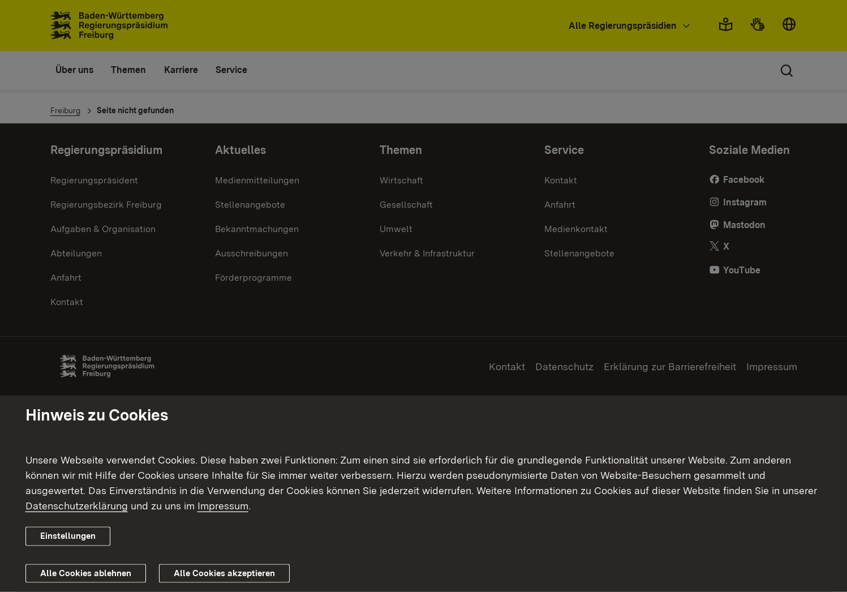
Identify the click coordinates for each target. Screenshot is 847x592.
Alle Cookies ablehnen (85, 573)
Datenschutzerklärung (76, 506)
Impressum (222, 506)
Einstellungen (68, 536)
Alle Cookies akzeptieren (224, 573)
